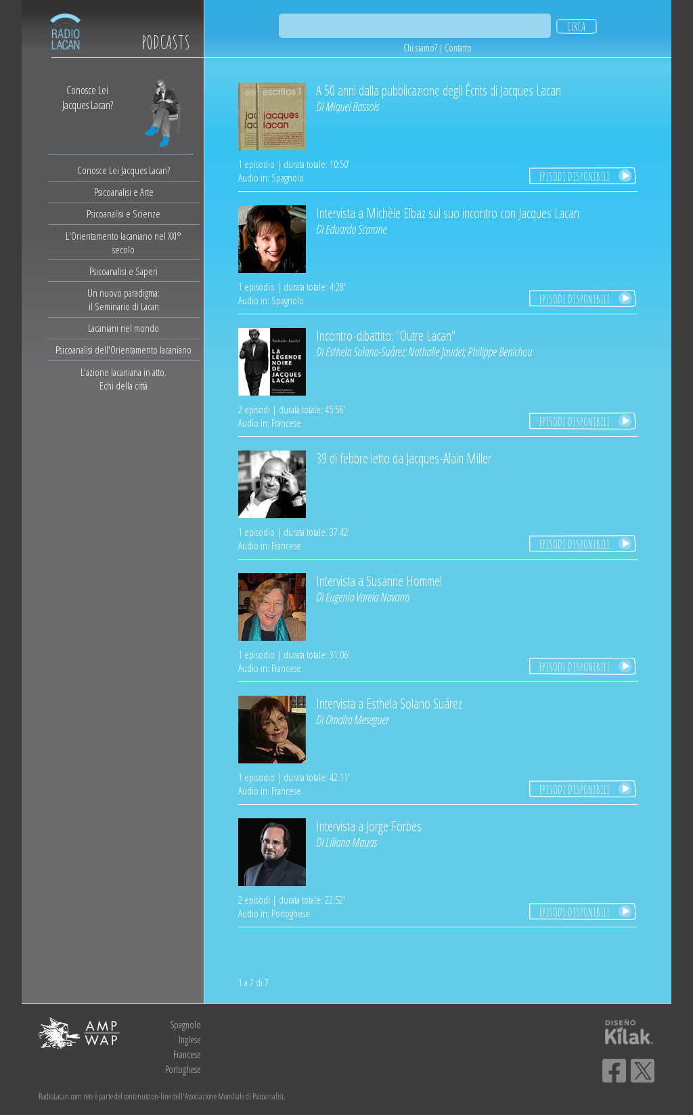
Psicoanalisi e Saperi (123, 271)
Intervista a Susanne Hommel (379, 581)
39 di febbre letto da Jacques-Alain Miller (403, 458)
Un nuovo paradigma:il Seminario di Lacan (123, 299)
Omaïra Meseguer (357, 719)
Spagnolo (185, 1024)
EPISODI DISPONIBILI (574, 176)
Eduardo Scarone (356, 229)
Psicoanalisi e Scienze (123, 213)
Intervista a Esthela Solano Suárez (389, 703)
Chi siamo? (420, 47)
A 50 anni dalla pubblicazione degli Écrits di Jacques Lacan (438, 90)
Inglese (190, 1039)
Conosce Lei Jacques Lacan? (123, 170)
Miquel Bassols (352, 106)
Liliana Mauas (351, 842)
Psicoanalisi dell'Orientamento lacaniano (123, 349)
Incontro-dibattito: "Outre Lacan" (385, 336)
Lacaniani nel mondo (123, 328)
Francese (187, 1054)
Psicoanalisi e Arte (124, 191)
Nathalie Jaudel (436, 351)
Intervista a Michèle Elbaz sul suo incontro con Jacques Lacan (447, 213)
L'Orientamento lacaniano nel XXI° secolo (123, 242)
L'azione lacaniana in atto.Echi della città (123, 378)
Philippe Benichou (500, 351)
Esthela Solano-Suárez (365, 351)
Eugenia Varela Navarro (367, 597)
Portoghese (183, 1069)
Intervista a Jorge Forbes (369, 826)
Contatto (458, 47)
